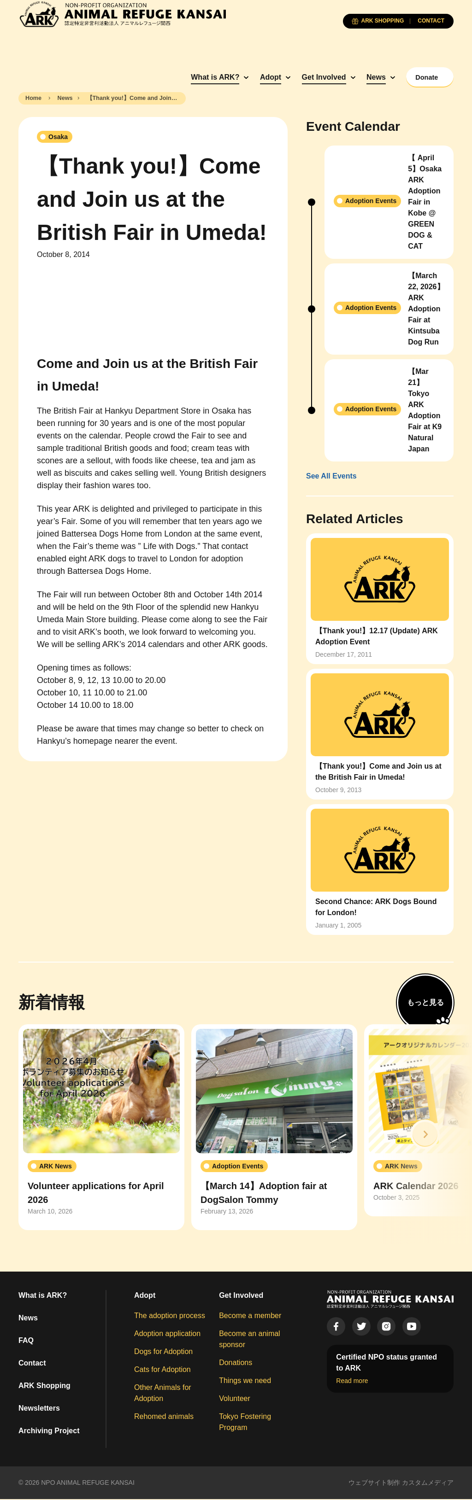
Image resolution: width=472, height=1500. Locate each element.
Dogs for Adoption (163, 1352)
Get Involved (300, 77)
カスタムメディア (428, 1483)
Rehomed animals (164, 1417)
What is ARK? (192, 77)
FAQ (26, 1341)
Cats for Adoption (162, 1370)
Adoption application (167, 1334)
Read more (352, 1381)
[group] (101, 1128)
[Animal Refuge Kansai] (122, 14)
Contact (32, 1364)
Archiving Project (48, 1432)
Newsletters (39, 1409)
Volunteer (234, 1399)
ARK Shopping (44, 1386)
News (353, 77)
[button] (425, 1135)
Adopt (247, 77)
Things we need (245, 1381)
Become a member (250, 1316)
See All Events (331, 477)
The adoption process (169, 1316)
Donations (235, 1363)
